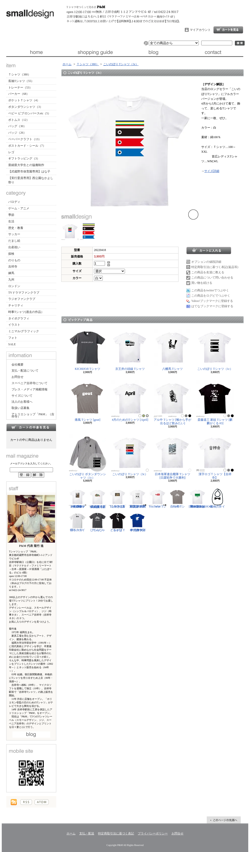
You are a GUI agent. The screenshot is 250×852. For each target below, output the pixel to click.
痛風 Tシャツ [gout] (87, 400)
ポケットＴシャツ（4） (24, 100)
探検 (11, 253)
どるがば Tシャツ (117, 522)
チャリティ (15, 305)
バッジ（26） (17, 132)
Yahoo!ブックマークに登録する (212, 301)
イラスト (14, 324)
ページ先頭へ (224, 819)
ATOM (41, 802)
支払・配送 (86, 833)
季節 (11, 215)
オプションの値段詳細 (206, 262)
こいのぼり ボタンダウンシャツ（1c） (87, 456)
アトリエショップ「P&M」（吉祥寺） (33, 415)
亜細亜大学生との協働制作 (26, 165)
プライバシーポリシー (153, 833)
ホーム (36, 52)
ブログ (154, 52)
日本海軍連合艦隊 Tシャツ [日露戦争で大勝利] (172, 456)
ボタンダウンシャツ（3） (25, 107)
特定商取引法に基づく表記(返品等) (214, 267)
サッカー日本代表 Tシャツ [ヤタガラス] (137, 522)
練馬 (11, 273)
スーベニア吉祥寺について (30, 383)
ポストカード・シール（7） (27, 145)
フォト (12, 337)
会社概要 (18, 364)
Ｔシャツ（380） (19, 74)
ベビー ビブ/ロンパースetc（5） (29, 113)
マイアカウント (200, 30)
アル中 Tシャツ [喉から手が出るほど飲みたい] (172, 402)
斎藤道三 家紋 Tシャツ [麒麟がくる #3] (215, 402)
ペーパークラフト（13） (24, 139)
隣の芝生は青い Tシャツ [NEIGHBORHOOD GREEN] (201, 498)
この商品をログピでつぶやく (210, 295)
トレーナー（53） (20, 87)
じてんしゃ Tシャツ (97, 522)
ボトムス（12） (18, 120)
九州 (11, 279)
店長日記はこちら (31, 734)
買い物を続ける (201, 283)
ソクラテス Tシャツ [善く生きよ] (117, 498)
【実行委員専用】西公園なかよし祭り (30, 180)
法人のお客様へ (22, 401)
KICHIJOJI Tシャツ (87, 350)
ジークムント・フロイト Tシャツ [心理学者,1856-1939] (77, 498)
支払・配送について (95, 52)
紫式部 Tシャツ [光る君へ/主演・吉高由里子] (97, 498)
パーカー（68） (18, 94)
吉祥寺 (12, 266)
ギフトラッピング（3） (24, 158)
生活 (11, 221)
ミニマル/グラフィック (23, 331)
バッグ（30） (17, 126)
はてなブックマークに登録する (212, 306)
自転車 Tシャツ (177, 498)
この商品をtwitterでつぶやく (210, 290)
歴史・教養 (15, 228)
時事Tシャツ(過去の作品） (26, 312)
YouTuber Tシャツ (157, 498)
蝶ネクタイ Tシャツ (77, 522)
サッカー (14, 234)
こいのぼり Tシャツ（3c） (121, 64)
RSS (26, 802)
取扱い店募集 (21, 408)
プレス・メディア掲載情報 (30, 389)
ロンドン (14, 286)
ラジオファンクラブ (21, 299)
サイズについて (22, 395)
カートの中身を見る (31, 427)
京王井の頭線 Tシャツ (130, 350)
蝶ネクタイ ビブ (217, 498)
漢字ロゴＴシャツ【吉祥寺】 (215, 456)
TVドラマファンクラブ (23, 292)
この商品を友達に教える (207, 272)
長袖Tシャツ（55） (21, 81)
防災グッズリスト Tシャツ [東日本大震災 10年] (137, 498)
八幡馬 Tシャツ (172, 350)
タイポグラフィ (18, 318)
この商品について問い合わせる (212, 277)
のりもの (14, 260)
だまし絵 (14, 240)
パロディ (14, 202)
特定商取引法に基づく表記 (116, 833)
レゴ (11, 152)
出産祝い (14, 247)
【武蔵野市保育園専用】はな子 (29, 171)
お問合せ (213, 52)
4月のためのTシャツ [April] (130, 400)
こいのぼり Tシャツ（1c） (215, 350)
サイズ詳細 (211, 171)
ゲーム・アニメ (18, 208)
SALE (12, 344)
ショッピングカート (228, 30)
